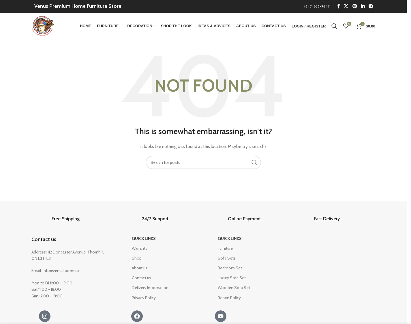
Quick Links (144, 238)
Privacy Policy (144, 297)
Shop (137, 258)
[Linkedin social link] (363, 6)
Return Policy (229, 297)
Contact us (43, 239)
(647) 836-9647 (316, 6)
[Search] (334, 26)
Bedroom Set (230, 268)
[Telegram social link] (371, 6)
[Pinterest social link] (354, 6)
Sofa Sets (227, 258)
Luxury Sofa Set (232, 277)
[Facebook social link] (338, 6)
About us (139, 268)
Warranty (139, 248)
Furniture (225, 248)
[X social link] (346, 6)
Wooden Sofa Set (234, 287)
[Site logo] (43, 25)
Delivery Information (150, 287)
